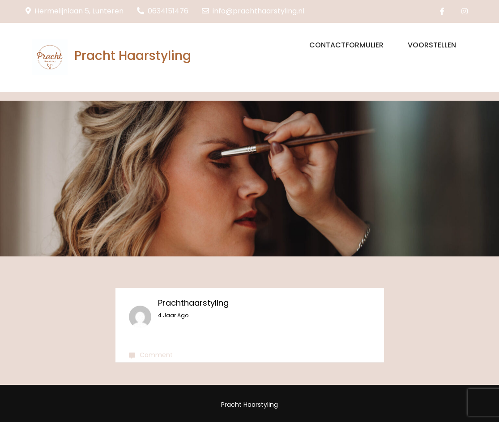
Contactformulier (346, 45)
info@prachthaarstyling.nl (253, 11)
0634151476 (162, 11)
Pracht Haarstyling (132, 55)
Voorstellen (432, 45)
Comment (156, 354)
